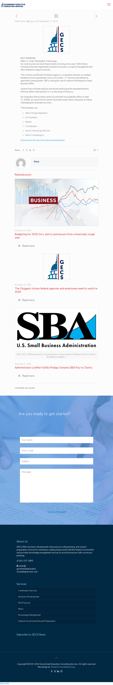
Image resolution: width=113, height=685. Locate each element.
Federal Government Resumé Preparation (36, 621)
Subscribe (4, 683)
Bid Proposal (24, 602)
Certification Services (27, 590)
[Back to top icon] (56, 658)
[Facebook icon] (52, 671)
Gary (31, 21)
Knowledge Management (29, 615)
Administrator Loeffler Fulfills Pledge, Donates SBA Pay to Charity (53, 367)
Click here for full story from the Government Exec (43, 140)
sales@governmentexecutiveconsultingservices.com (27, 569)
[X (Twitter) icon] (55, 671)
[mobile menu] (108, 4)
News (20, 609)
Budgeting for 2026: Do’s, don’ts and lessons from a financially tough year (55, 236)
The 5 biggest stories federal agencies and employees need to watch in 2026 (56, 290)
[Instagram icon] (61, 671)
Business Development (28, 596)
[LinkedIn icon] (58, 671)
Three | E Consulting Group (63, 667)
